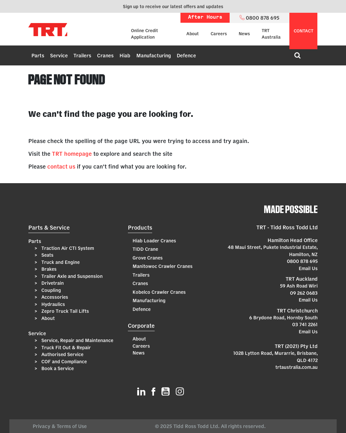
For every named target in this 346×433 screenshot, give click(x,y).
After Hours (205, 17)
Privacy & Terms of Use (61, 426)
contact (303, 30)
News (244, 33)
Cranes (105, 55)
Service (59, 55)
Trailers (82, 55)
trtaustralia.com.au (296, 367)
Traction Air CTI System (67, 248)
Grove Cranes (148, 257)
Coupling (50, 290)
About (192, 33)
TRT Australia (271, 34)
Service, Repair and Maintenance (76, 340)
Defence (186, 55)
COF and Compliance (63, 361)
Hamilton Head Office (293, 240)
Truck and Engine (60, 262)
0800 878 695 (302, 261)
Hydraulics (52, 304)
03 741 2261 (305, 324)
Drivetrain (52, 283)
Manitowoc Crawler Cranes (163, 266)
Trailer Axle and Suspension (71, 276)
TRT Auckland (302, 279)
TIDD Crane (145, 249)
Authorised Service (61, 354)
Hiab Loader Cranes (154, 240)
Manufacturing (153, 55)
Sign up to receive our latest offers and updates (173, 6)
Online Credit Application (144, 34)
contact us (61, 166)
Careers (219, 33)
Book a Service (57, 368)
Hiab (124, 55)
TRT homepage (72, 153)
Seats (47, 255)
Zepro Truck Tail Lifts (64, 311)
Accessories (54, 297)
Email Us (308, 268)
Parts (37, 55)
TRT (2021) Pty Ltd (296, 346)
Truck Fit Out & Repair (65, 347)
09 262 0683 (304, 293)
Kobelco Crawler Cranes (159, 292)
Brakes (48, 269)
